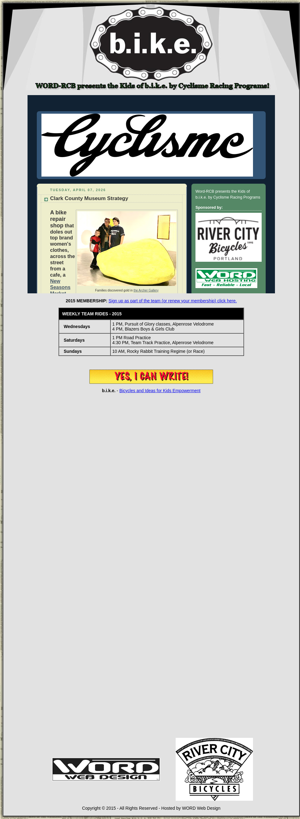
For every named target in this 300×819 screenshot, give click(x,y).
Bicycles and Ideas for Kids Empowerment (159, 390)
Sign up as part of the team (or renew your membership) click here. (173, 300)
